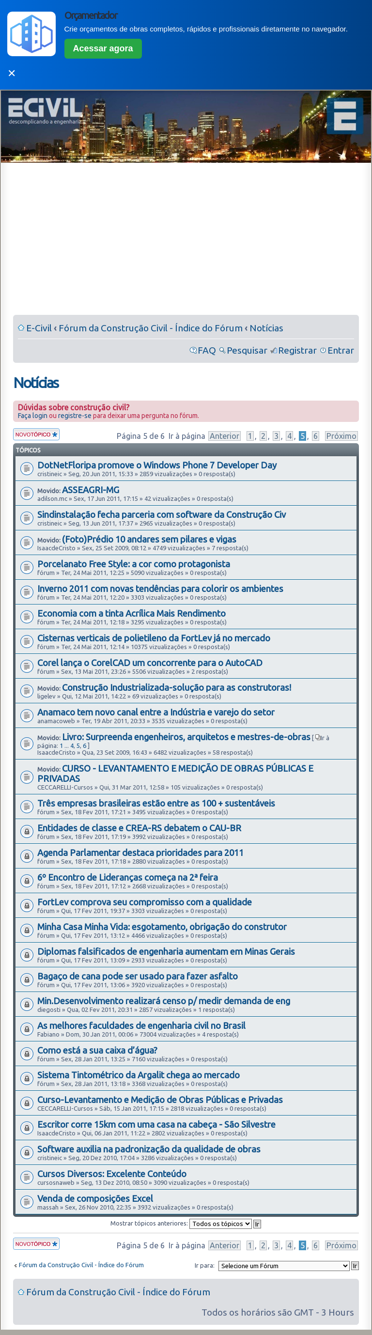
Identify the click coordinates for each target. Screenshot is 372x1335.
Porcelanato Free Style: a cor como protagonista (133, 564)
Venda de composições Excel (95, 1198)
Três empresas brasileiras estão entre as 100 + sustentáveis (156, 803)
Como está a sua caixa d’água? (97, 1050)
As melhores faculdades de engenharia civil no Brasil (141, 1025)
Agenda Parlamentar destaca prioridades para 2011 (140, 852)
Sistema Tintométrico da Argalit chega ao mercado (138, 1075)
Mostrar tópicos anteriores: (185, 1223)
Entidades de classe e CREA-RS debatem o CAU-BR (139, 828)
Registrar (297, 350)
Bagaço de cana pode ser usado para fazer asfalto (137, 976)
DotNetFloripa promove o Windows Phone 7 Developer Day (157, 465)
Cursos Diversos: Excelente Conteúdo (111, 1174)
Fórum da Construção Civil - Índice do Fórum (151, 328)
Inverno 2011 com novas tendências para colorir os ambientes (160, 588)
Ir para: (205, 1265)
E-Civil (39, 328)
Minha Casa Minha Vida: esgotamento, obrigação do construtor (162, 926)
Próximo (341, 436)
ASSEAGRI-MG (90, 490)
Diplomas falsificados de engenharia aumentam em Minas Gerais (166, 951)
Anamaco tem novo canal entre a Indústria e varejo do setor (156, 712)
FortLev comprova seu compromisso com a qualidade (144, 902)
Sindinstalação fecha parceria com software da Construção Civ (161, 514)
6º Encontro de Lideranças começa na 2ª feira (127, 877)
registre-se (75, 415)
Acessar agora (103, 48)
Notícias (266, 328)
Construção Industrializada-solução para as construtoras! (176, 687)
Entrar (340, 350)
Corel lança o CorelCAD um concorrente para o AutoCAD (150, 663)
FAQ (207, 350)
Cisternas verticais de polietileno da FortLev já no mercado (153, 638)
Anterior (224, 436)
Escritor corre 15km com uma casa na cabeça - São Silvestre (156, 1124)
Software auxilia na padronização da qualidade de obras (149, 1149)
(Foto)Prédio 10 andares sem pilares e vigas (149, 539)
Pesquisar (247, 350)
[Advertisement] (186, 241)
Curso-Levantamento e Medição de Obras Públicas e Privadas (160, 1099)
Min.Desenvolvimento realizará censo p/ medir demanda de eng (163, 1001)
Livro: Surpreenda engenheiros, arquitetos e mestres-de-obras (186, 737)
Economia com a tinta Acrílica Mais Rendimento (131, 613)
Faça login (32, 415)
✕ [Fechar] (11, 73)
